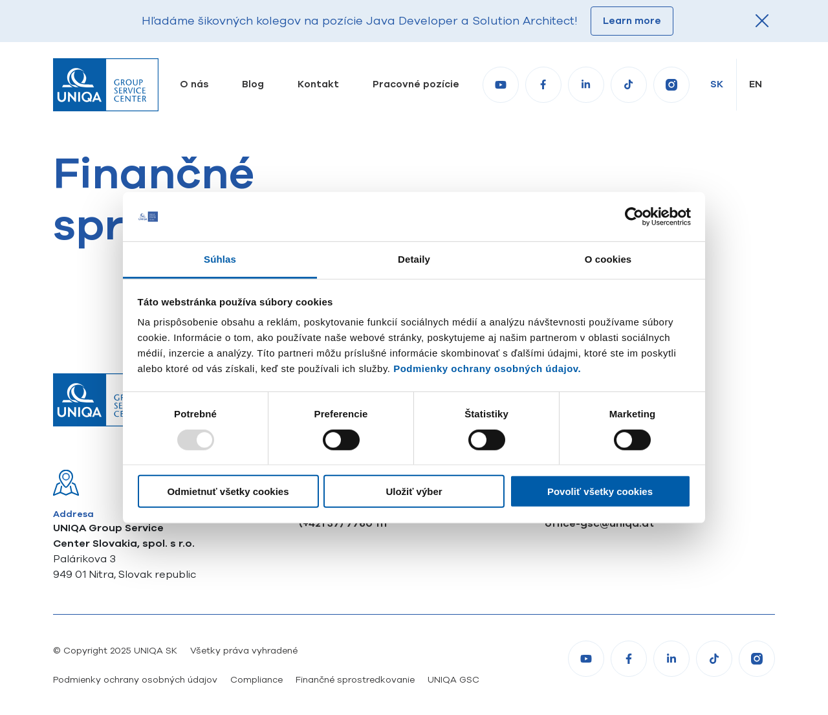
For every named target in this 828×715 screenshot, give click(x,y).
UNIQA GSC (453, 679)
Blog (253, 83)
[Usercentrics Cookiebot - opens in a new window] (634, 216)
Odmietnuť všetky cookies (228, 491)
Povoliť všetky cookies (600, 491)
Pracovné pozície (416, 83)
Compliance (256, 679)
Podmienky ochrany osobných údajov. (487, 368)
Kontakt (318, 83)
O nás (194, 83)
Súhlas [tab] (220, 259)
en (755, 83)
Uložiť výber (414, 491)
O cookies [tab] (608, 259)
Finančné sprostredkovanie (355, 679)
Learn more (632, 20)
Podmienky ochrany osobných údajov (135, 679)
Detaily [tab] (414, 259)
